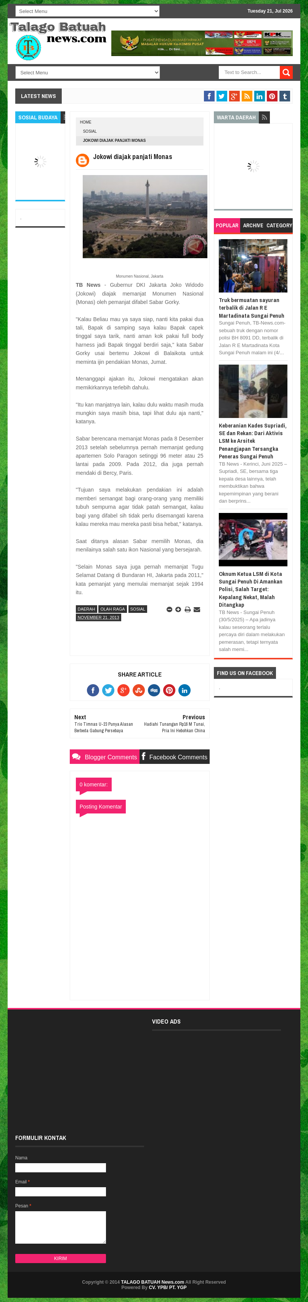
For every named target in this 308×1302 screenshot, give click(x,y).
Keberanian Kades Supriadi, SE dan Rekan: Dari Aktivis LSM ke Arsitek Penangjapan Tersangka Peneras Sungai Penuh (253, 441)
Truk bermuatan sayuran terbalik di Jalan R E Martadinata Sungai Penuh (251, 308)
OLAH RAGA (112, 609)
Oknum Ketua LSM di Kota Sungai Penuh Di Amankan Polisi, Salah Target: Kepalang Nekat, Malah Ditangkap (250, 589)
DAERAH (86, 609)
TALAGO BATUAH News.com (152, 1282)
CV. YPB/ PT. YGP (167, 1287)
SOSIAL (90, 131)
